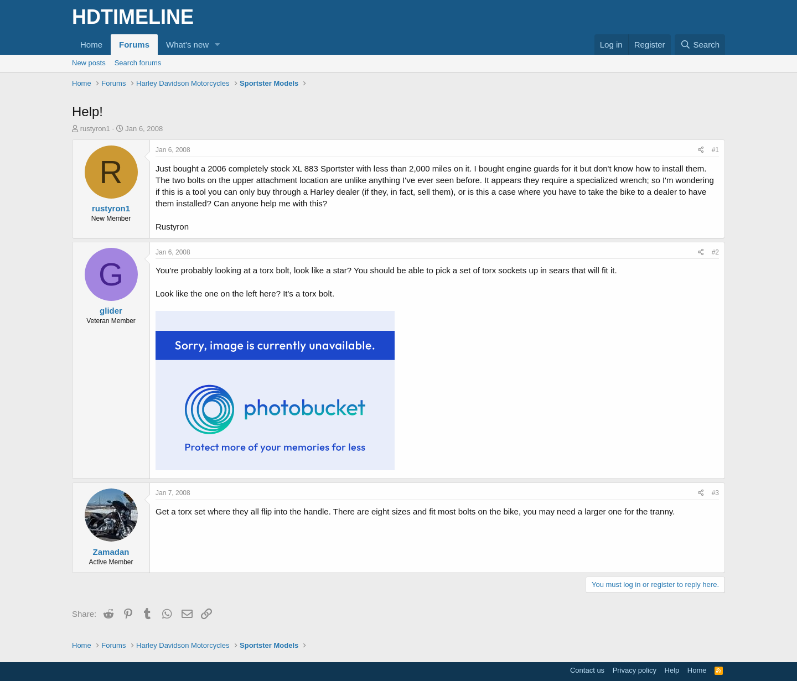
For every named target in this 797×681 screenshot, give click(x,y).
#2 (715, 252)
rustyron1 (95, 128)
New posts (89, 63)
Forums (134, 44)
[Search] (700, 44)
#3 (715, 493)
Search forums (138, 63)
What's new (187, 44)
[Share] (701, 150)
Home (91, 44)
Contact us (587, 670)
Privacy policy (634, 670)
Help (672, 670)
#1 (715, 150)
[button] (217, 44)
